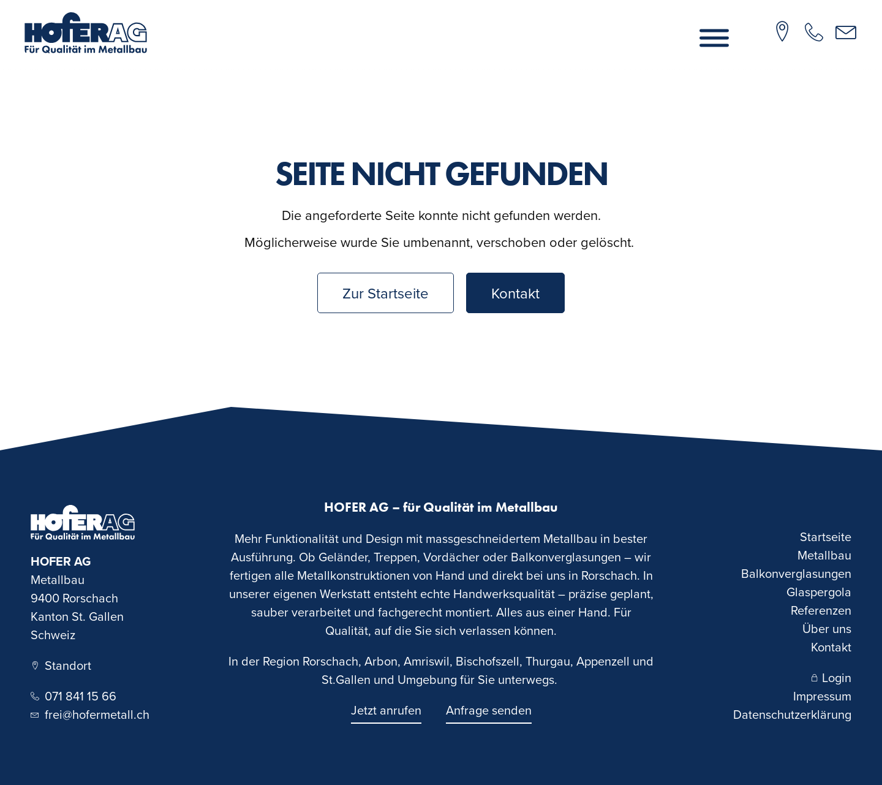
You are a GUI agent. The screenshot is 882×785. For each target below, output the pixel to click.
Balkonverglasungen (796, 573)
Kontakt (831, 647)
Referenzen (821, 610)
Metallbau (824, 555)
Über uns (826, 628)
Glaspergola (818, 592)
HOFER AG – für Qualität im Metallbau (441, 507)
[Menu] (714, 38)
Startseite (825, 536)
